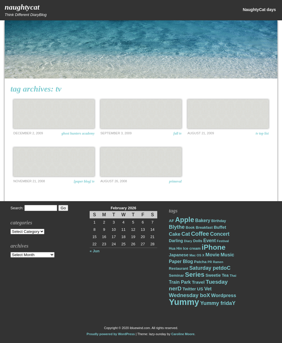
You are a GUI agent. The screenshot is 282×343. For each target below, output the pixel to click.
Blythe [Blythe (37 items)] (177, 227)
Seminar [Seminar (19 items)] (176, 275)
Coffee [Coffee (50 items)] (200, 234)
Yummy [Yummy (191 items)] (184, 302)
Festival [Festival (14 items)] (223, 241)
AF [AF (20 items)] (171, 221)
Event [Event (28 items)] (209, 240)
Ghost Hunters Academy (78, 133)
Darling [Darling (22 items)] (176, 240)
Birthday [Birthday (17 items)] (218, 221)
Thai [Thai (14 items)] (232, 275)
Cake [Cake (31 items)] (174, 234)
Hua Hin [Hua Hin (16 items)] (175, 248)
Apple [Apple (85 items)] (184, 220)
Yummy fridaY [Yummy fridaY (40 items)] (218, 303)
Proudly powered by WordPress (111, 334)
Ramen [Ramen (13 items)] (218, 262)
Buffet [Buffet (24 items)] (220, 227)
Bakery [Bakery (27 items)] (202, 220)
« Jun (95, 251)
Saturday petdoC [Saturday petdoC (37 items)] (209, 268)
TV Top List (262, 133)
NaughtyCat (22, 7)
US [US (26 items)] (200, 288)
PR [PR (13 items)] (210, 262)
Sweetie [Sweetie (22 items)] (213, 275)
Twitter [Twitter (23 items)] (189, 289)
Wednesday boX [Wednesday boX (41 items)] (189, 295)
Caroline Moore (182, 334)
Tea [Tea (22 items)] (225, 275)
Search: (17, 208)
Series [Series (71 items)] (194, 274)
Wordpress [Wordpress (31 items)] (223, 295)
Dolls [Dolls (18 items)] (197, 241)
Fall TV (177, 133)
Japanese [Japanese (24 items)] (178, 255)
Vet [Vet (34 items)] (208, 289)
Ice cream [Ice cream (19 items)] (192, 248)
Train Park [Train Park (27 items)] (180, 282)
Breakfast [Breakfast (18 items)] (204, 227)
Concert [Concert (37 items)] (219, 234)
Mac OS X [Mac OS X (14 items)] (196, 255)
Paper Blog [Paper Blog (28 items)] (181, 261)
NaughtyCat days (259, 9)
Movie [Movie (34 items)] (212, 255)
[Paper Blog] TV (84, 181)
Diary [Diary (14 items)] (188, 241)
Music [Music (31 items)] (227, 255)
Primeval (175, 181)
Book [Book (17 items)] (190, 228)
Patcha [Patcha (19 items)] (200, 262)
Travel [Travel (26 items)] (198, 282)
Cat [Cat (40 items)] (185, 234)
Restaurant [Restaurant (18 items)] (178, 268)
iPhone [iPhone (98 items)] (213, 247)
